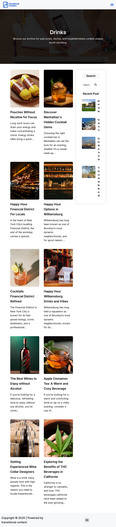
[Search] (87, 85)
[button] (112, 4)
